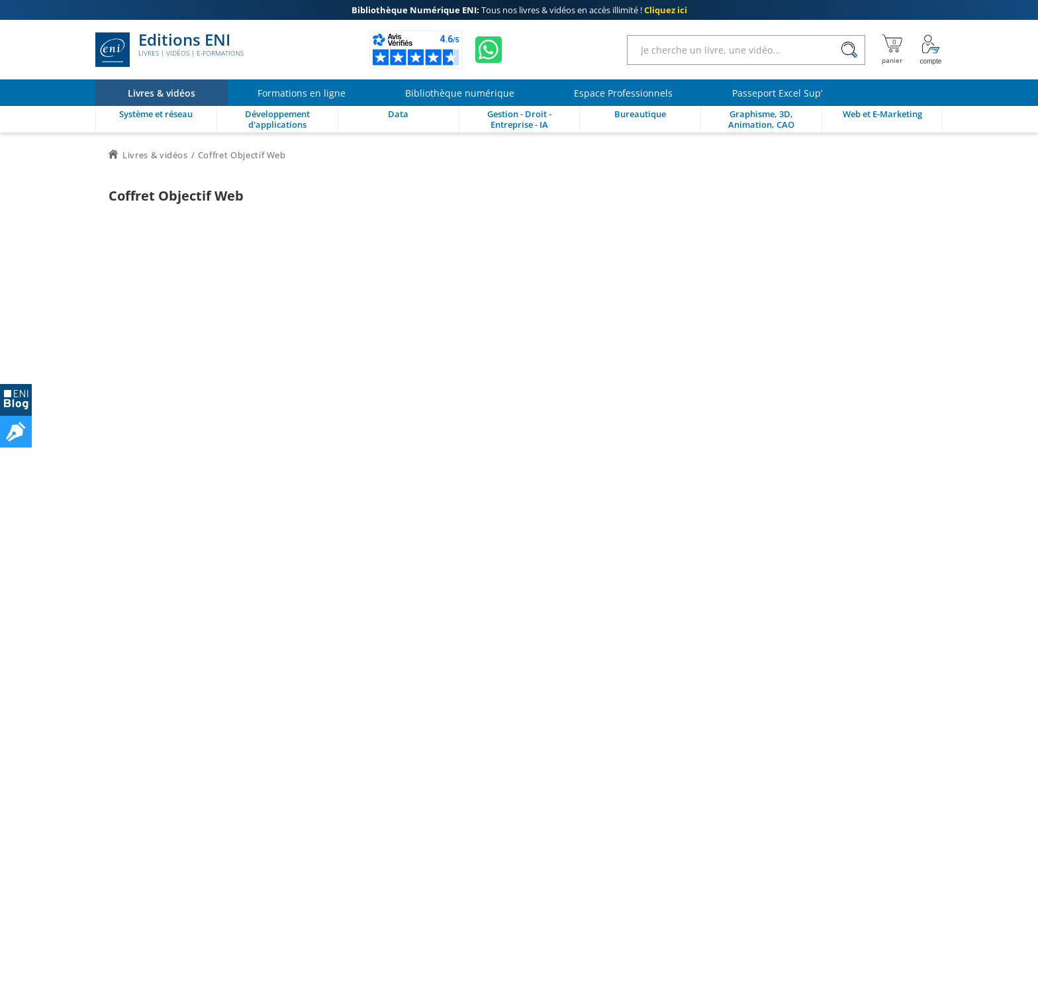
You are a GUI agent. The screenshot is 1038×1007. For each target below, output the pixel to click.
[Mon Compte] (931, 49)
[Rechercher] (849, 50)
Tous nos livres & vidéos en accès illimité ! (519, 10)
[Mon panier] (892, 49)
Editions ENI (169, 49)
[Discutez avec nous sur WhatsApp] (488, 49)
